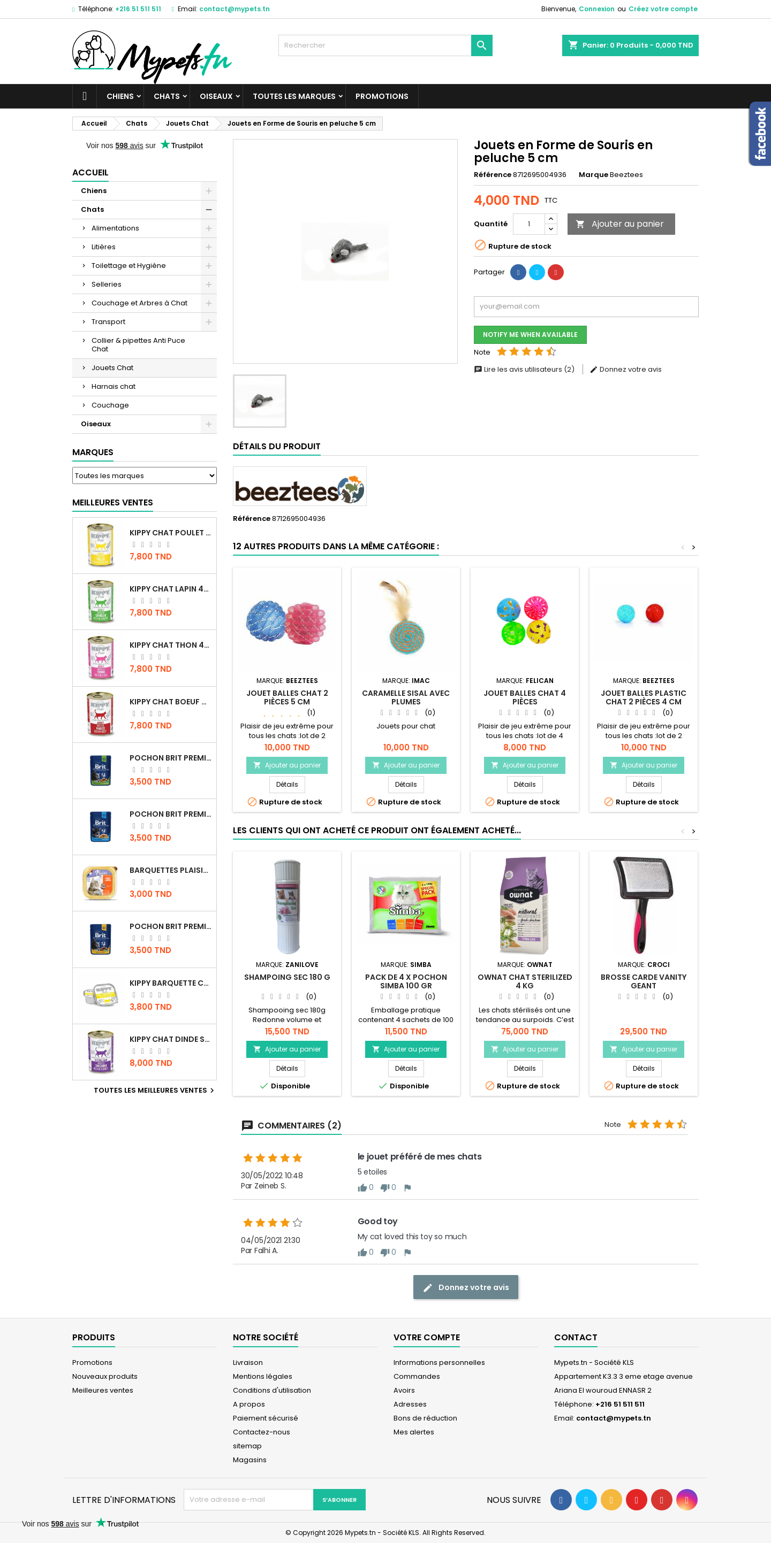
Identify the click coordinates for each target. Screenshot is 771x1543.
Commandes (417, 1376)
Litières (104, 247)
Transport (108, 322)
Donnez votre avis (625, 369)
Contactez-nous (261, 1432)
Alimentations (115, 228)
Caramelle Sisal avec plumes (406, 697)
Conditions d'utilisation (272, 1390)
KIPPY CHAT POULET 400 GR (171, 532)
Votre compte (427, 1337)
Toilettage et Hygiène (129, 265)
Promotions (382, 96)
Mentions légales (262, 1376)
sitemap (247, 1446)
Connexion (597, 8)
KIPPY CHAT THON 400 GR (171, 645)
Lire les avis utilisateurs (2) (525, 369)
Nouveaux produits (105, 1376)
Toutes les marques (294, 96)
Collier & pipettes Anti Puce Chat (138, 344)
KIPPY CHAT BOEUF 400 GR (171, 701)
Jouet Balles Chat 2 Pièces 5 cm (287, 697)
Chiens (120, 96)
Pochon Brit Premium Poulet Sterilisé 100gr (171, 758)
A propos (249, 1404)
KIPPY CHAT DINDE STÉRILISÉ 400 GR (171, 1039)
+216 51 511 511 (138, 8)
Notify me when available (530, 334)
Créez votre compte (663, 8)
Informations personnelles (439, 1362)
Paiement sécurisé (265, 1418)
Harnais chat (113, 386)
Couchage (110, 405)
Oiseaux (216, 96)
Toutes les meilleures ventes (155, 1090)
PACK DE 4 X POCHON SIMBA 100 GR (406, 981)
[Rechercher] (385, 45)
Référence (492, 175)
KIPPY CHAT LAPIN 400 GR (171, 589)
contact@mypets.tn (234, 8)
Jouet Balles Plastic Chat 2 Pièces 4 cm (643, 697)
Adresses (410, 1404)
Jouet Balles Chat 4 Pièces (524, 697)
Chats (167, 96)
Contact (576, 1337)
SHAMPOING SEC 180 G (287, 977)
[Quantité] (529, 224)
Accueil (90, 172)
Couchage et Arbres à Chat (139, 303)
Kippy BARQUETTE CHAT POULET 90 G (171, 983)
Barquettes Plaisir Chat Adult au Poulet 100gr (171, 870)
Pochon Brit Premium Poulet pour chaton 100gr (171, 814)
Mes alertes (414, 1432)
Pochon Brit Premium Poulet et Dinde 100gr (171, 926)
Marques (93, 452)
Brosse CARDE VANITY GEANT (643, 981)
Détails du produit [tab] (277, 446)
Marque (593, 175)
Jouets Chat (112, 368)
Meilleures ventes (102, 1390)
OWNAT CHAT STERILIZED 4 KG (525, 981)
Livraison (248, 1362)
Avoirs (404, 1390)
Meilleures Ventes (112, 502)
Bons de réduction (425, 1418)
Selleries (107, 284)
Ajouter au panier (620, 224)
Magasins (250, 1460)
